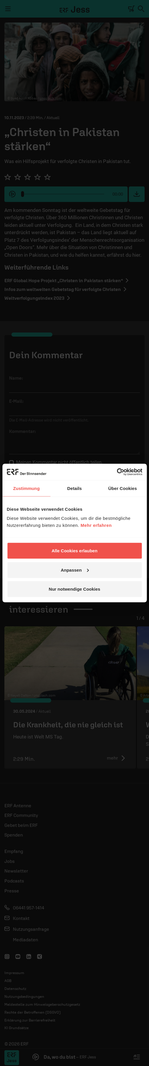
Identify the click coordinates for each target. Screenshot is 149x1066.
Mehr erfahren (96, 525)
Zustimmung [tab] (26, 488)
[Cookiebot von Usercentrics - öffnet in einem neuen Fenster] (116, 472)
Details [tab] (74, 488)
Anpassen (75, 569)
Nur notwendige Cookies (74, 589)
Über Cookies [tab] (122, 488)
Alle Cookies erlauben (74, 550)
